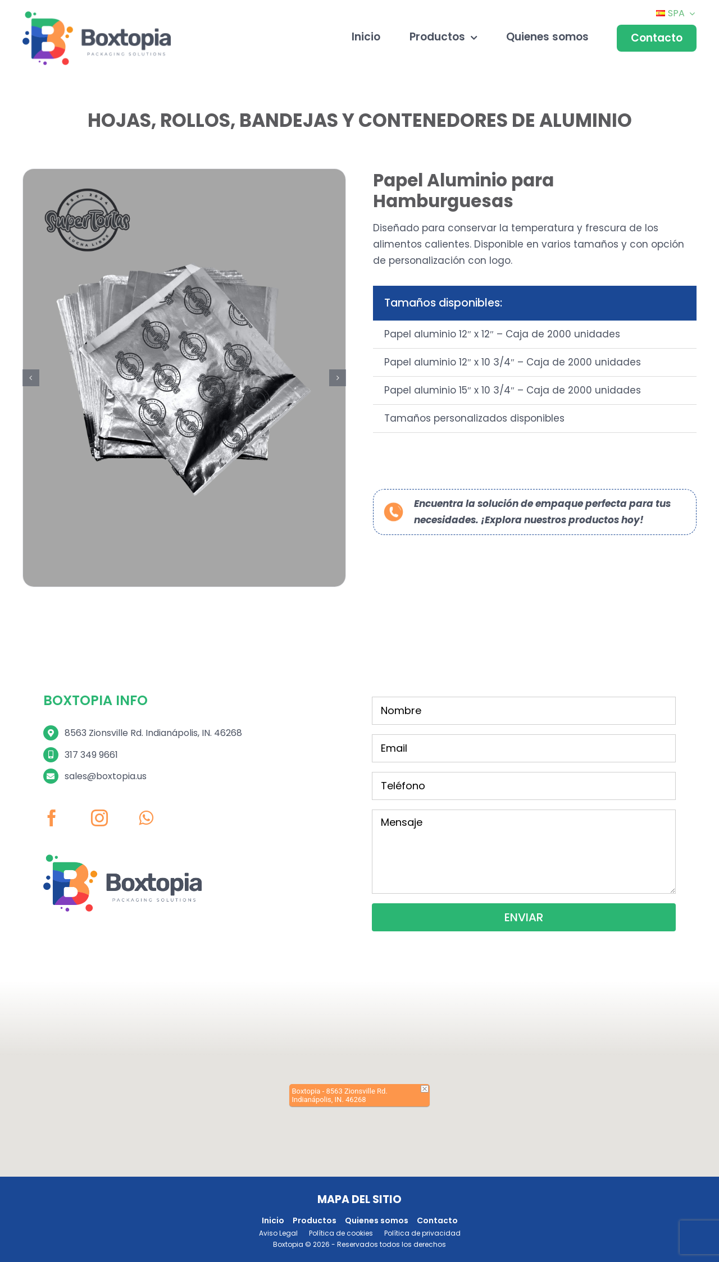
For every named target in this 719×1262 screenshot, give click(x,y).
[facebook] (51, 797)
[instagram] (99, 797)
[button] (30, 358)
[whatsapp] (146, 797)
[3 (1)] (184, 357)
